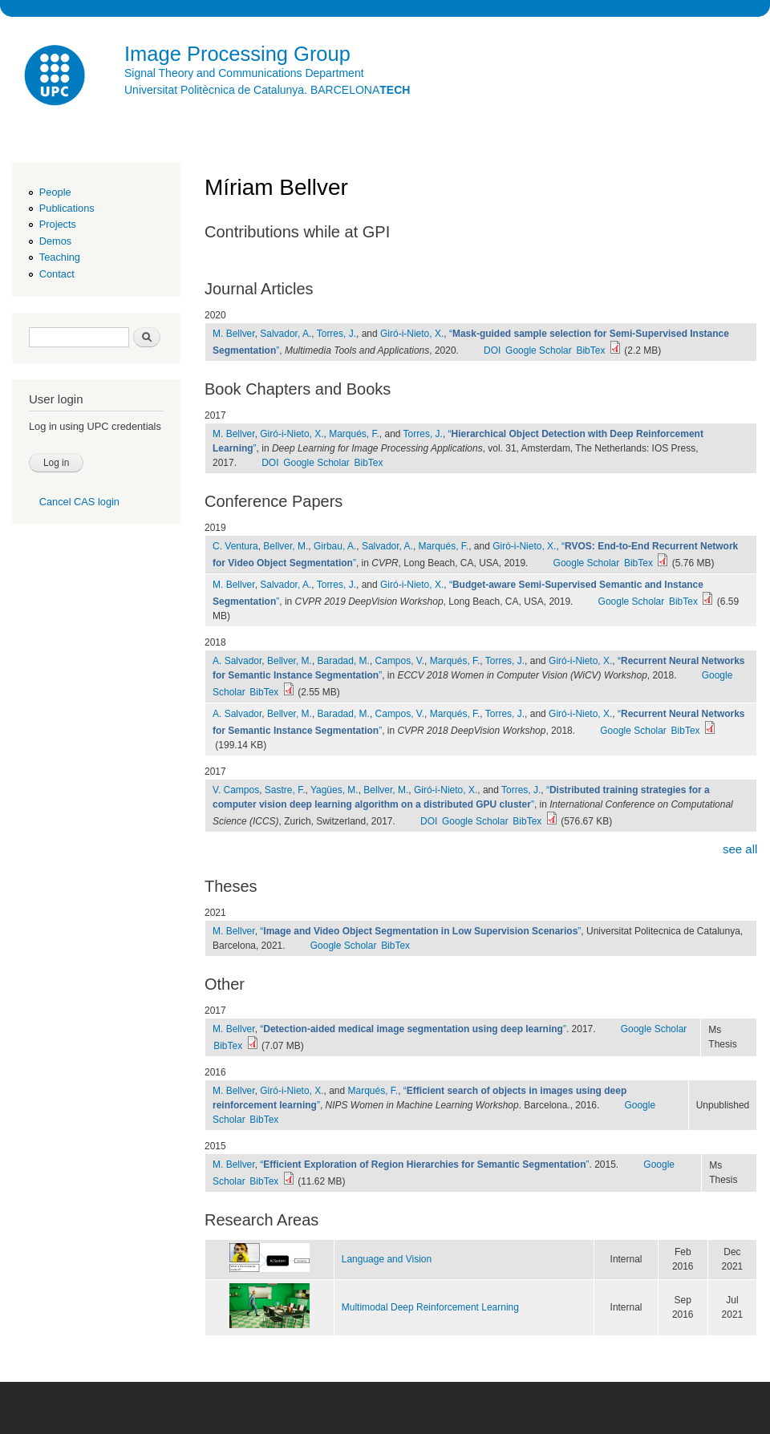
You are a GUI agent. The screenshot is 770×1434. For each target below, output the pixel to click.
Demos (55, 241)
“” (420, 931)
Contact (57, 274)
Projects (57, 224)
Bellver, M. (285, 546)
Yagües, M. (334, 790)
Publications (67, 208)
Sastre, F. (285, 790)
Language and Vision (387, 1259)
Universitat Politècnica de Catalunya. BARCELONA (267, 89)
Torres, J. (336, 333)
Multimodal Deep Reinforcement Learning (430, 1307)
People (55, 192)
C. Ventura (235, 546)
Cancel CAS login (79, 502)
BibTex (590, 350)
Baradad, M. (344, 660)
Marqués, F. (354, 434)
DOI (492, 350)
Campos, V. (400, 660)
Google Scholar (538, 350)
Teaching (59, 257)
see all (740, 849)
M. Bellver (234, 333)
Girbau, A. (335, 546)
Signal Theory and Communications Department (244, 73)
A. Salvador (237, 660)
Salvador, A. (285, 333)
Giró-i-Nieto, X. (412, 333)
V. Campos (236, 790)
